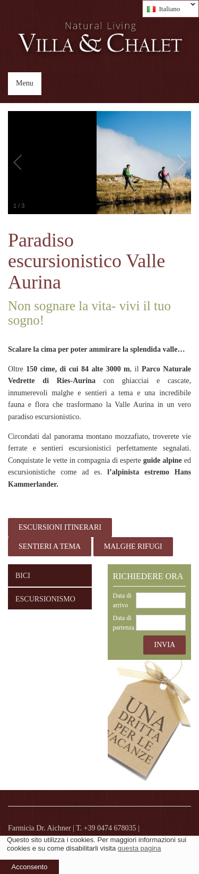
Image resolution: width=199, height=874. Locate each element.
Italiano (169, 9)
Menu (24, 83)
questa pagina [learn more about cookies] (139, 848)
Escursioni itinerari (60, 527)
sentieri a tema (50, 546)
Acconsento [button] (30, 867)
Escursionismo (45, 599)
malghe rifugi (133, 546)
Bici (22, 576)
